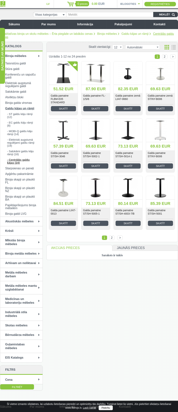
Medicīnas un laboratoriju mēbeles (19, 300)
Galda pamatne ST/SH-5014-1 (124, 154)
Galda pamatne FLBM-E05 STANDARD (60, 99)
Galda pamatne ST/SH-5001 (157, 212)
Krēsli (9, 230)
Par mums (54, 24)
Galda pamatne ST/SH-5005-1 (92, 212)
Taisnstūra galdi (15, 63)
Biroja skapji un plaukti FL (20, 181)
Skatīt (63, 108)
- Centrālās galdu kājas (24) (18, 161)
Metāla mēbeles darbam (16, 274)
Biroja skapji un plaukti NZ (20, 189)
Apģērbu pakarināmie (19, 173)
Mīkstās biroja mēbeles (15, 242)
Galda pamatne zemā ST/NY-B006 (160, 97)
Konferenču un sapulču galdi (20, 76)
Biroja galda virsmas (18, 102)
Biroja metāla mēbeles (21, 253)
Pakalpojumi (128, 24)
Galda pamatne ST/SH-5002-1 (92, 154)
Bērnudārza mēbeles (19, 334)
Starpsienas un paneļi (19, 168)
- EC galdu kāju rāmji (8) (20, 124)
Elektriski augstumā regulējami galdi (18, 85)
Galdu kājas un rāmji (135, 33)
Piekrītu (105, 407)
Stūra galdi (12, 69)
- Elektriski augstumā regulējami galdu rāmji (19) (20, 142)
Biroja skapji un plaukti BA (20, 198)
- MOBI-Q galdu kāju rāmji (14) (20, 133)
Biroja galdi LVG (15, 213)
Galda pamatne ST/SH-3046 (60, 154)
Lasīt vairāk (89, 407)
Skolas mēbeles (16, 325)
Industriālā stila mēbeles (16, 314)
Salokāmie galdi (15, 91)
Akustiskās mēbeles (19, 221)
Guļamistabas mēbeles (15, 346)
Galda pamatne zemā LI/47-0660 (127, 97)
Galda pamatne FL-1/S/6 (94, 97)
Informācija (90, 24)
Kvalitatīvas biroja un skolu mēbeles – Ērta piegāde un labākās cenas (47, 33)
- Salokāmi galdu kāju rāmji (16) (20, 153)
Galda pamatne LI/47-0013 (63, 212)
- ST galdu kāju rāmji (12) (20, 115)
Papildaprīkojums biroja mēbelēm (20, 207)
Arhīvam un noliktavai (20, 263)
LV (48, 3)
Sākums (20, 24)
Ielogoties (128, 3)
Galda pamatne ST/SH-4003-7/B (125, 212)
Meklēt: (73, 14)
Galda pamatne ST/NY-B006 (157, 154)
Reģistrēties (160, 4)
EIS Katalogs (14, 357)
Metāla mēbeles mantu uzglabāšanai (21, 287)
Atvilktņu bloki (14, 97)
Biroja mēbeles (107, 33)
